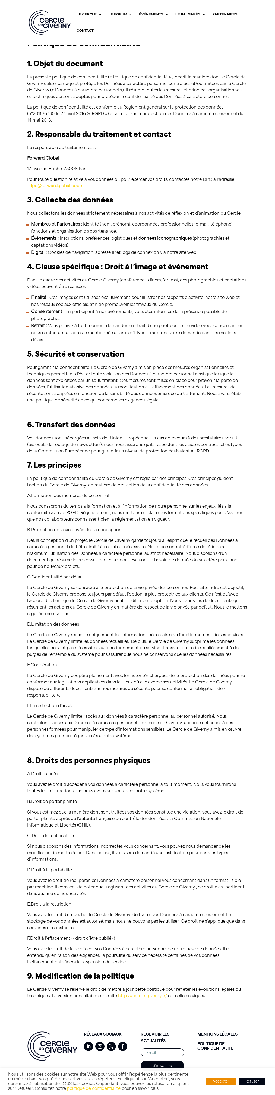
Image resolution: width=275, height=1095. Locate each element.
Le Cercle (87, 14)
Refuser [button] (252, 1081)
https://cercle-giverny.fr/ (142, 996)
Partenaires (224, 14)
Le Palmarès (187, 14)
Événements (151, 14)
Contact (85, 31)
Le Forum (118, 14)
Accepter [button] (221, 1081)
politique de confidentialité (94, 1089)
